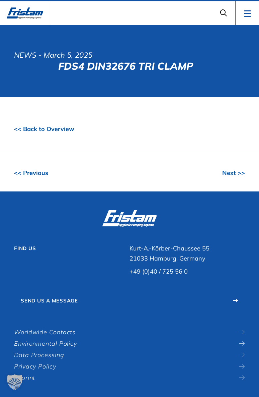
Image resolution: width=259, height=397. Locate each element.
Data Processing (39, 355)
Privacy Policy (35, 366)
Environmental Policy (45, 343)
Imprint (24, 378)
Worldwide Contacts (45, 332)
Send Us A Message (49, 300)
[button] (14, 382)
